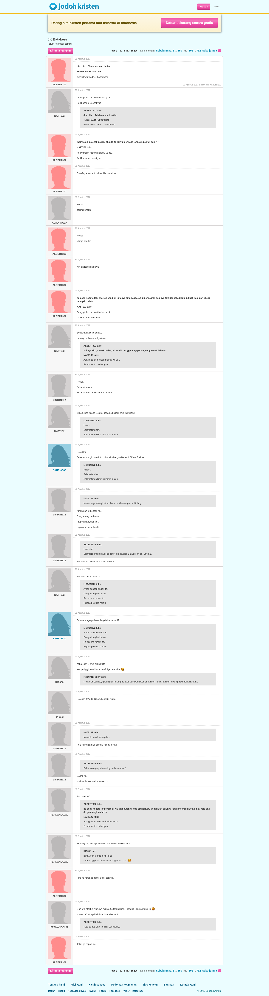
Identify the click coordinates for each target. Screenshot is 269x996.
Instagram (137, 991)
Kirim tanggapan (60, 50)
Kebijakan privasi (77, 991)
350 (180, 50)
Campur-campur (64, 44)
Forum (51, 44)
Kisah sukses (97, 984)
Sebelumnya (163, 50)
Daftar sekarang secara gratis (189, 23)
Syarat (92, 991)
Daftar (217, 6)
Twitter (125, 991)
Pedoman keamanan (124, 984)
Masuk (204, 6)
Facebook (114, 991)
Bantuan (169, 984)
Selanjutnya (211, 50)
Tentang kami (56, 984)
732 (199, 50)
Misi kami (77, 984)
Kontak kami (188, 984)
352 (191, 50)
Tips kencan (150, 984)
